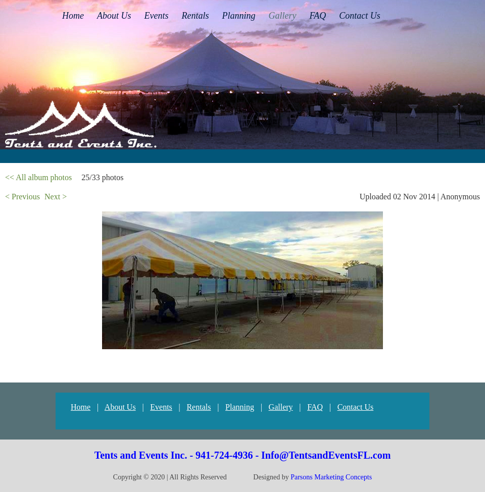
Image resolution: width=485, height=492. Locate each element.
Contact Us (355, 407)
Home (80, 407)
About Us (120, 407)
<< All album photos (38, 177)
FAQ (315, 407)
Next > (55, 196)
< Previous (22, 196)
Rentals (198, 407)
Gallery (281, 407)
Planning (239, 407)
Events (161, 407)
